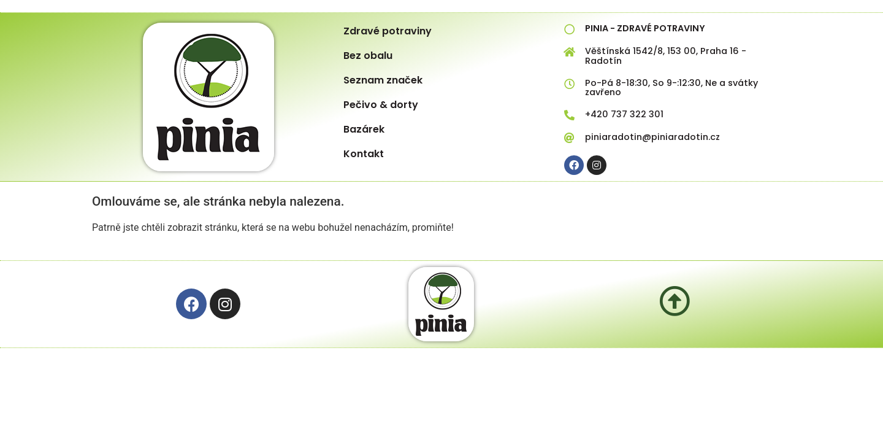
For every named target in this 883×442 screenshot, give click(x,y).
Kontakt (363, 154)
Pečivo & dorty (380, 105)
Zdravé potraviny (387, 31)
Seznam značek (382, 80)
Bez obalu (367, 55)
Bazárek (363, 129)
